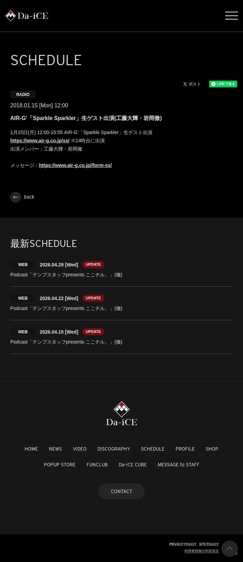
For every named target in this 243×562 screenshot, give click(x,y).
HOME (31, 449)
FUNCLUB (97, 464)
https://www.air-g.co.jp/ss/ (39, 140)
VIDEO (80, 449)
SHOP (212, 449)
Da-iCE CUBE (133, 464)
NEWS (55, 449)
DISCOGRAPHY (114, 449)
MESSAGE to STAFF (179, 464)
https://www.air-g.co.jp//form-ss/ (75, 165)
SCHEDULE (153, 449)
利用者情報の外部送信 (201, 551)
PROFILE (185, 449)
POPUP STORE (60, 464)
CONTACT (121, 491)
